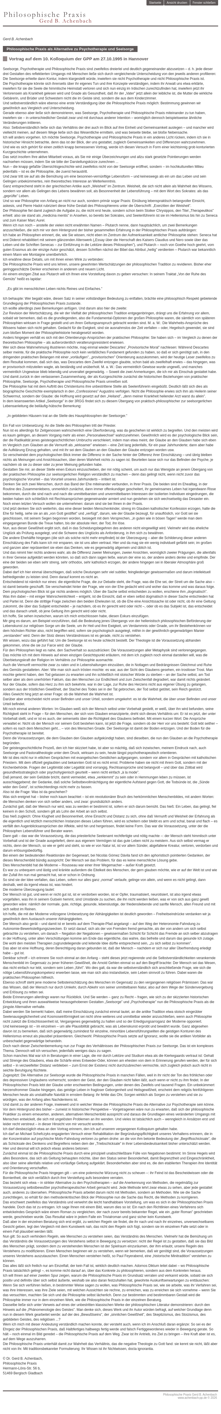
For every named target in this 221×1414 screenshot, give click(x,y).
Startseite (155, 2)
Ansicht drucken (177, 2)
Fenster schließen (204, 2)
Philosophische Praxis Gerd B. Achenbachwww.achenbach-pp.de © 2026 (190, 1396)
